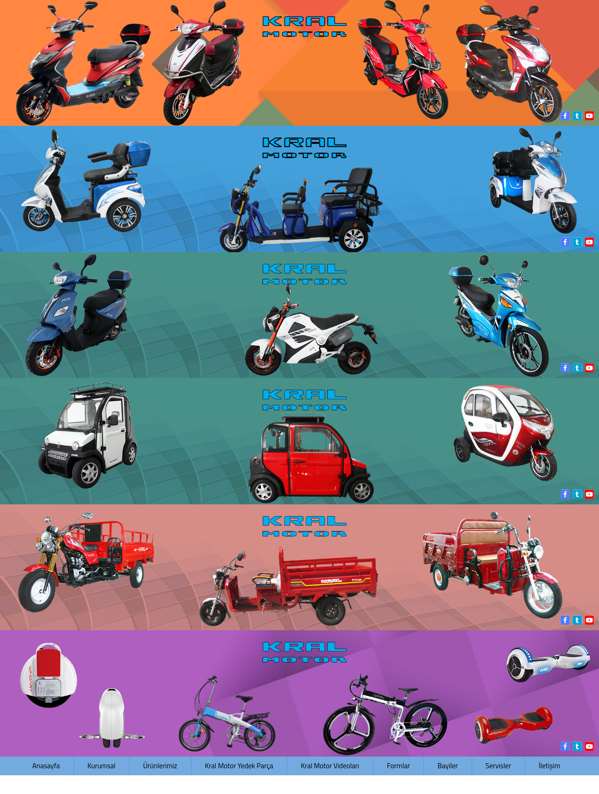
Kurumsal (102, 765)
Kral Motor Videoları (330, 765)
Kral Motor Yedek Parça (239, 765)
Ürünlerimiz (160, 765)
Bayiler (448, 765)
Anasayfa (46, 765)
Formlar (398, 765)
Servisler (498, 765)
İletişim (549, 765)
